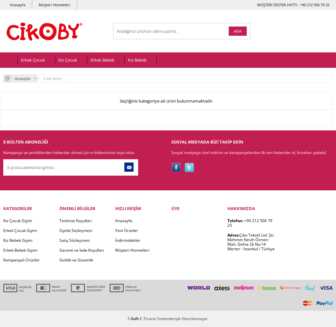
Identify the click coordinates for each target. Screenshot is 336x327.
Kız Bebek (137, 60)
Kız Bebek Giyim (17, 240)
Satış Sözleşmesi (74, 240)
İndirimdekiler (127, 240)
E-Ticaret (148, 318)
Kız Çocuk (67, 60)
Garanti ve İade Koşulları (81, 250)
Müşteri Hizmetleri (54, 4)
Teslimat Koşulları (75, 220)
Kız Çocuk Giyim (17, 220)
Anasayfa (17, 4)
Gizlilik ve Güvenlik (76, 260)
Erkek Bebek (103, 60)
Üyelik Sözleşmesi (75, 230)
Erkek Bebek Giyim (20, 250)
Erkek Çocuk (33, 60)
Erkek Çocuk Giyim (20, 230)
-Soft (133, 318)
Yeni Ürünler (126, 230)
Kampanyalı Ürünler (21, 260)
